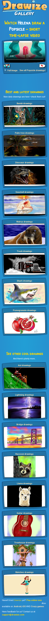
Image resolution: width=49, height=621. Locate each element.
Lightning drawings (24, 395)
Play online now (34, 600)
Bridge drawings (24, 424)
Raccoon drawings (24, 454)
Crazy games (37, 606)
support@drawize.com (13, 614)
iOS (24, 606)
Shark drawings (24, 281)
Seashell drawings (25, 192)
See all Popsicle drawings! (32, 70)
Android (17, 606)
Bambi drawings (24, 103)
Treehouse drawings (24, 542)
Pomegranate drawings (24, 310)
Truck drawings (24, 251)
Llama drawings (24, 483)
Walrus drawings (24, 222)
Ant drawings (24, 365)
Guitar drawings (24, 513)
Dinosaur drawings (24, 162)
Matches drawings (24, 572)
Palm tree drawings (24, 133)
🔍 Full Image (11, 70)
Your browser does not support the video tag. (24, 52)
